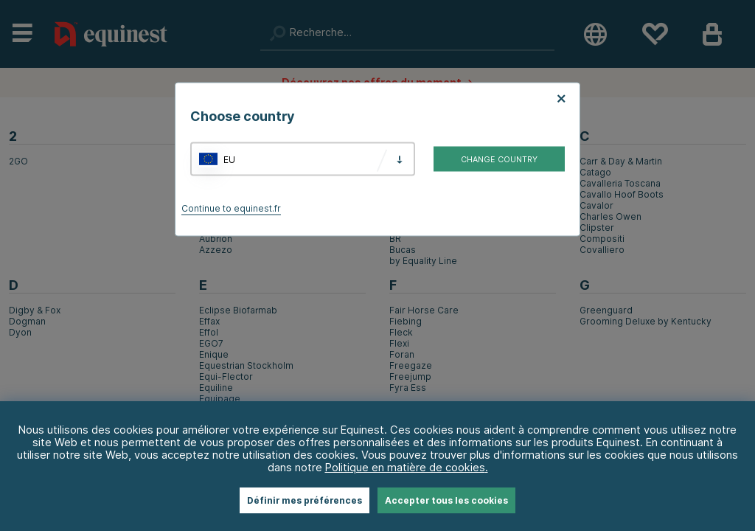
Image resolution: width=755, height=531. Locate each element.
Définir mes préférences (304, 500)
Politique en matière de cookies (405, 467)
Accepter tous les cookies (446, 500)
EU (229, 158)
